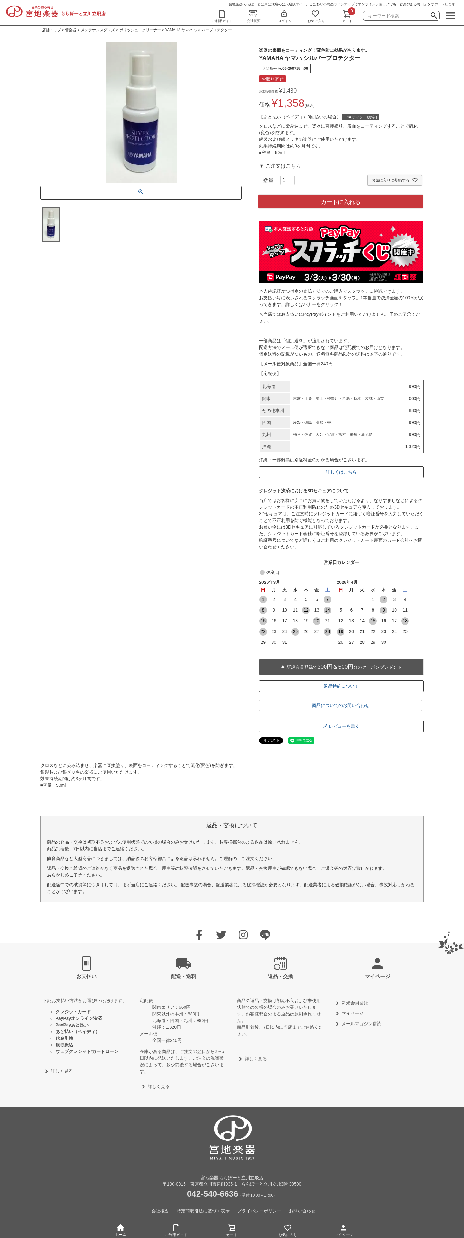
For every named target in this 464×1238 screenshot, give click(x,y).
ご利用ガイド (222, 16)
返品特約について (341, 686)
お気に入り (316, 16)
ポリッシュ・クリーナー (140, 30)
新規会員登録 (355, 1002)
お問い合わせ (302, 1210)
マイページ (343, 1229)
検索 (434, 16)
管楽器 (70, 30)
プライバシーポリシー (259, 1210)
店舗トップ (51, 30)
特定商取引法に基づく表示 (203, 1210)
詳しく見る (62, 1071)
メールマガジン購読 (361, 1023)
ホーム (120, 1230)
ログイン (285, 16)
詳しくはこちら (341, 472)
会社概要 (253, 16)
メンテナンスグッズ (98, 30)
